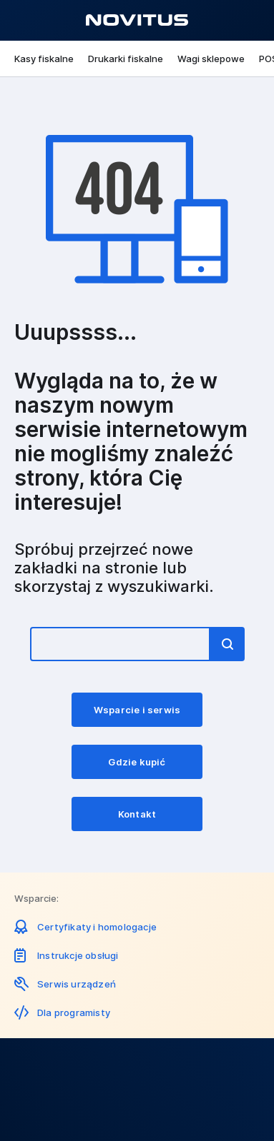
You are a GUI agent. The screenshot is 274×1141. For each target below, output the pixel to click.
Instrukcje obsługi (78, 955)
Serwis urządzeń (76, 984)
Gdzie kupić (136, 762)
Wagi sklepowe (211, 58)
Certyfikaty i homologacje (97, 927)
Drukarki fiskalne (125, 58)
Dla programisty (73, 1012)
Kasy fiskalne (44, 58)
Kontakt (137, 814)
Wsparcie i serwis (137, 709)
